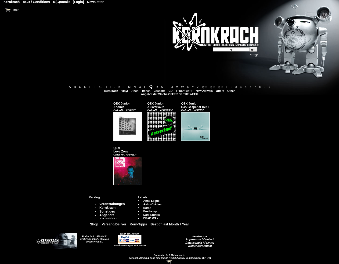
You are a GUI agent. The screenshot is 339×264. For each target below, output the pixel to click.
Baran (147, 208)
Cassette (159, 91)
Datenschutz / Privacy (199, 242)
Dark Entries (151, 215)
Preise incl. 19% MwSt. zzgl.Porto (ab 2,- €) (93, 237)
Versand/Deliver (114, 224)
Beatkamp (150, 211)
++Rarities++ (184, 91)
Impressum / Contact (200, 239)
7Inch (134, 91)
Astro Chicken (152, 204)
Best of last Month (165, 224)
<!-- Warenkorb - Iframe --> (169, 261)
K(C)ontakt (61, 2)
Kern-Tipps (138, 224)
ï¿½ (204, 87)
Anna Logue (151, 201)
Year (185, 224)
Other (231, 91)
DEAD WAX (151, 218)
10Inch (146, 91)
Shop (94, 224)
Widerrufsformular (200, 246)
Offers (220, 91)
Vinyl (124, 91)
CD (171, 91)
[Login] (78, 2)
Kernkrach (111, 91)
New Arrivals (204, 91)
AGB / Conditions (36, 2)
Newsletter (95, 2)
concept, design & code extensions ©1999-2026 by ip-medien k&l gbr (167, 258)
